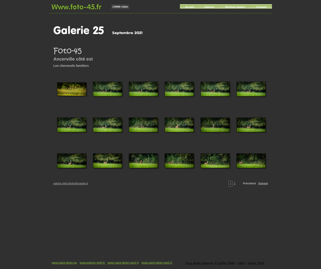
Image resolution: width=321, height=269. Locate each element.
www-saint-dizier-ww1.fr (123, 262)
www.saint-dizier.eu (64, 262)
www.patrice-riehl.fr (93, 262)
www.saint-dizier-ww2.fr (156, 262)
